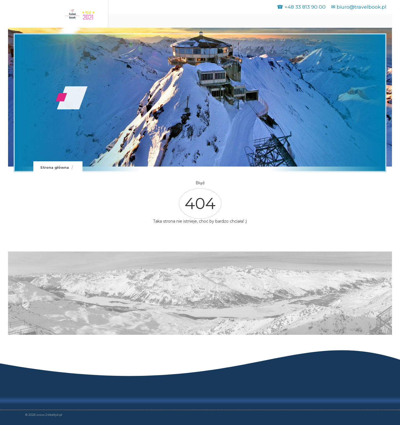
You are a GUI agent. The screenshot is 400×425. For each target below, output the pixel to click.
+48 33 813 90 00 (305, 7)
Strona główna (54, 167)
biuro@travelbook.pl (361, 7)
